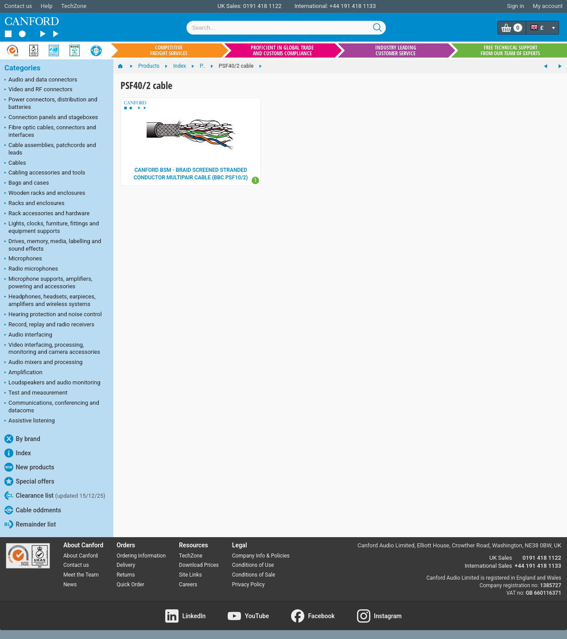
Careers (188, 584)
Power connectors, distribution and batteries (50, 103)
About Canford (80, 556)
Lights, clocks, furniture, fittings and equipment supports (51, 227)
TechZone (73, 6)
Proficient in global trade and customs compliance (282, 50)
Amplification (23, 373)
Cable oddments (32, 510)
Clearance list (54, 495)
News (70, 584)
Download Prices (199, 565)
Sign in (515, 6)
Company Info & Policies (261, 556)
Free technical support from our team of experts (510, 50)
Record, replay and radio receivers (49, 325)
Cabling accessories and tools (44, 173)
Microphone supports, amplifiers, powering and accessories (48, 282)
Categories (22, 68)
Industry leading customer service (395, 50)
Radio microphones (31, 269)
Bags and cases (26, 183)
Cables (15, 163)
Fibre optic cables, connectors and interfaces (50, 131)
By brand (22, 438)
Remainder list (30, 524)
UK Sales (500, 557)
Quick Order (130, 584)
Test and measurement (35, 393)
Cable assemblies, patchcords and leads (50, 149)
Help (47, 6)
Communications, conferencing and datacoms (51, 406)
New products (29, 467)
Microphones (23, 259)
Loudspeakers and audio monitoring (52, 383)
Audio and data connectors (40, 80)
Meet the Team (81, 575)
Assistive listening (29, 421)
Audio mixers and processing (43, 363)
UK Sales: (229, 6)
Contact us (18, 6)
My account (548, 6)
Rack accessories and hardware (46, 214)
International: (311, 6)
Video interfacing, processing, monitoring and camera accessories (52, 348)
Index (17, 453)
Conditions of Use (253, 565)
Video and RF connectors (38, 90)
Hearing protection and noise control (53, 315)
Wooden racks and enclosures (44, 194)
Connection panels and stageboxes (51, 118)
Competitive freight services (168, 50)
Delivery (126, 565)
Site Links (190, 575)
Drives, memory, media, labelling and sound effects (52, 245)
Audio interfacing (28, 335)
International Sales (488, 565)
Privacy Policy (248, 584)
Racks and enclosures (34, 204)
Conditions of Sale (253, 575)
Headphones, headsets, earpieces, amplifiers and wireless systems (50, 300)
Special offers (29, 481)
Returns (126, 575)
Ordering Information (141, 556)
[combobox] (286, 28)
